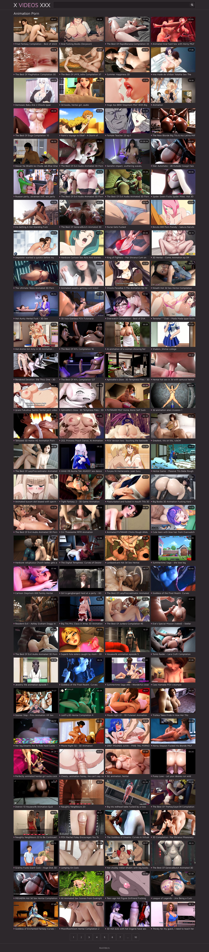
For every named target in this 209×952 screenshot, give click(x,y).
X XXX (32, 4)
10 (135, 937)
